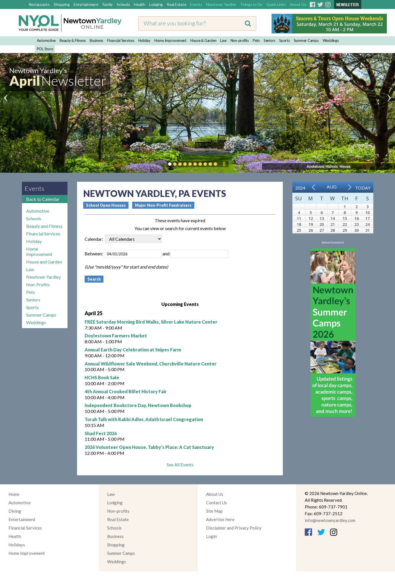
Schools (123, 4)
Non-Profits (38, 284)
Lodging (156, 4)
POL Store (45, 49)
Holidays (16, 544)
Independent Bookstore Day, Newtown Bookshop (138, 405)
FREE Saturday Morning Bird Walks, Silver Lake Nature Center (151, 321)
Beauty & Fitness (73, 40)
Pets (256, 40)
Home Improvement (170, 40)
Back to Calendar (43, 199)
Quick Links (276, 4)
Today (363, 187)
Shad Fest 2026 (101, 433)
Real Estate (176, 4)
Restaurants (39, 4)
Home (13, 494)
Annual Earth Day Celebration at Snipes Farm (133, 349)
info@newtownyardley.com (330, 520)
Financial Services (120, 40)
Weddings (331, 40)
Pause (223, 164)
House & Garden (203, 40)
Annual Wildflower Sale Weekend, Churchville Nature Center (150, 363)
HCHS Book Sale (102, 377)
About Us (298, 4)
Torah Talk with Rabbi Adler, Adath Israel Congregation (144, 419)
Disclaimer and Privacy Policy (233, 527)
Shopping (62, 4)
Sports (284, 40)
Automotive (46, 40)
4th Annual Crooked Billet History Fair (126, 391)
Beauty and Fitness (44, 226)
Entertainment (86, 4)
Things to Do (251, 4)
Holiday (144, 40)
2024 (300, 187)
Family (108, 4)
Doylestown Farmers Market (116, 335)
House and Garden (44, 261)
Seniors (269, 40)
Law (223, 40)
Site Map (214, 511)
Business (96, 40)
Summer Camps (306, 40)
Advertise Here (220, 519)
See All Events (180, 464)
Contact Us (216, 502)
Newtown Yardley (221, 4)
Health (139, 4)
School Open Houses (106, 205)
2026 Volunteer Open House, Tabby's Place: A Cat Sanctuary (149, 447)
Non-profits (240, 40)
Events (196, 4)
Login (211, 536)
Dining (14, 511)
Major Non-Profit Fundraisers (163, 205)
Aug (332, 186)
